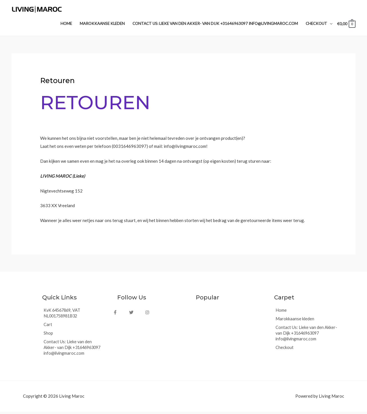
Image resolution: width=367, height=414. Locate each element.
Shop (48, 335)
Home (281, 312)
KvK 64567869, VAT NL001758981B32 (63, 315)
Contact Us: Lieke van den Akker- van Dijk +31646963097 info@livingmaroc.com (74, 350)
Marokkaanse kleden (295, 321)
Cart (48, 327)
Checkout (285, 350)
